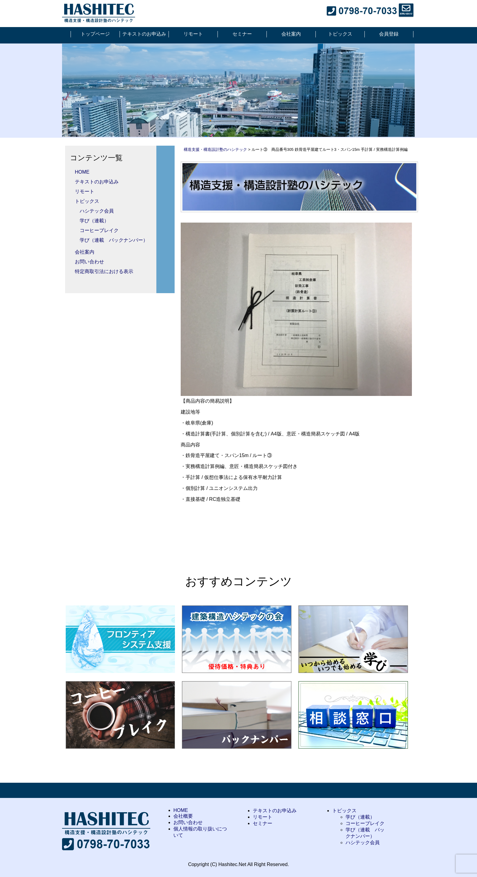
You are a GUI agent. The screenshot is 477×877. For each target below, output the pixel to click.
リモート (193, 33)
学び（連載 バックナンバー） (114, 240)
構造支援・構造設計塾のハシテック (215, 149)
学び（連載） (94, 220)
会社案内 (291, 33)
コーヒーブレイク (99, 230)
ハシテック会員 (97, 210)
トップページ (95, 33)
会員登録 (389, 33)
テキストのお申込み (144, 33)
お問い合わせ (89, 261)
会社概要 (183, 816)
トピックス (340, 33)
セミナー (242, 33)
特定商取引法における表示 (104, 271)
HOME (82, 172)
